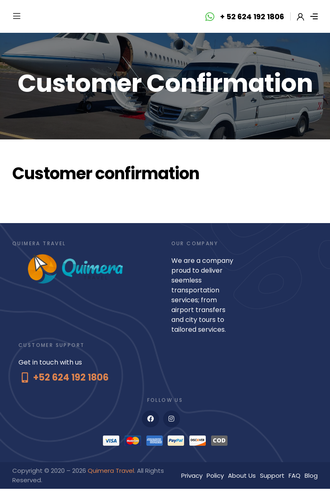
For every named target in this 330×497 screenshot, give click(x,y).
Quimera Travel (111, 470)
